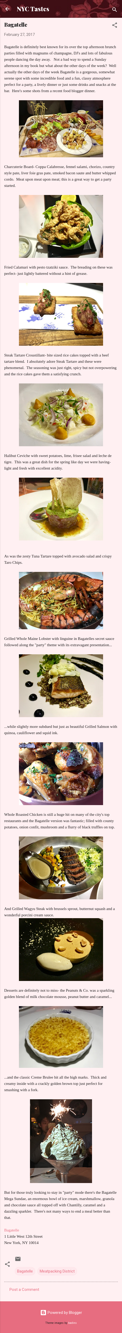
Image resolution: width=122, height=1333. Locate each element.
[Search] (114, 11)
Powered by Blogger (61, 1312)
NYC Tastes (33, 9)
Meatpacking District (57, 1271)
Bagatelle (25, 1271)
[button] (114, 26)
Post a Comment (24, 1289)
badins (72, 1323)
